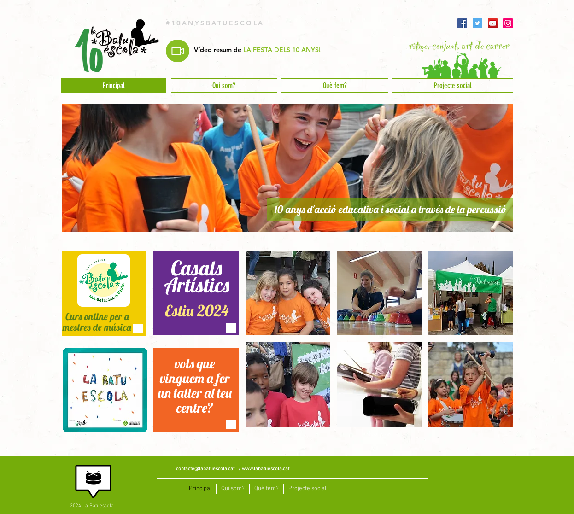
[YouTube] (493, 23)
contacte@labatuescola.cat (205, 469)
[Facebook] (462, 23)
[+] (138, 328)
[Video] (177, 51)
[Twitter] (477, 23)
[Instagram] (508, 23)
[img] (288, 293)
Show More (379, 434)
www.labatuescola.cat (265, 469)
